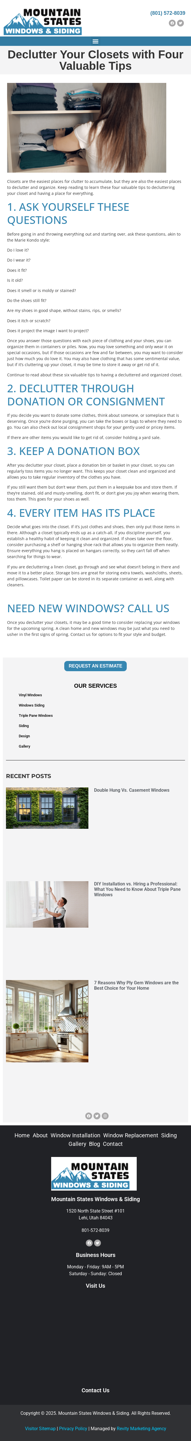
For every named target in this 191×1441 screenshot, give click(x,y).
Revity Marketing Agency (141, 1428)
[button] (95, 41)
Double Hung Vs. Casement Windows (131, 790)
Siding (24, 726)
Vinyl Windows (30, 695)
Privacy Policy (73, 1428)
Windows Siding (31, 705)
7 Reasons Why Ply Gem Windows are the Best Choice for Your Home (136, 985)
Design (24, 736)
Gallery (24, 746)
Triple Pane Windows (36, 715)
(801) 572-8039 (167, 13)
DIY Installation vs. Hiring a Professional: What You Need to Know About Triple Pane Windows (137, 889)
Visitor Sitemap (40, 1428)
